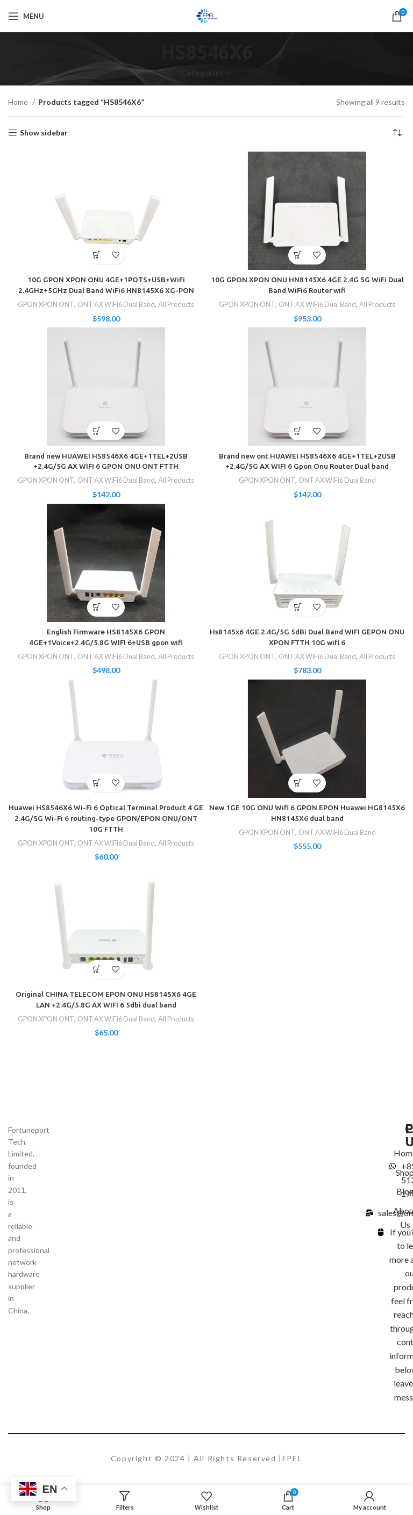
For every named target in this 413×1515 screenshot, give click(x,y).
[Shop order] (397, 133)
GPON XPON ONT (42, 304)
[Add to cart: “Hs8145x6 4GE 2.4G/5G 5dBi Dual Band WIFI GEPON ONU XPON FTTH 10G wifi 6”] (297, 606)
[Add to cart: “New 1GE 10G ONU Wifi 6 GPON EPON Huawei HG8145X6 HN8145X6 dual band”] (297, 782)
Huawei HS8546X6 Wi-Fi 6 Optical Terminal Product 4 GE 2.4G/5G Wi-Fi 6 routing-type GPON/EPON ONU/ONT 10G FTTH (106, 817)
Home (19, 101)
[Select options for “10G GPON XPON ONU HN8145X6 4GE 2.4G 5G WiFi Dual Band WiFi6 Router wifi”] (297, 255)
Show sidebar (44, 132)
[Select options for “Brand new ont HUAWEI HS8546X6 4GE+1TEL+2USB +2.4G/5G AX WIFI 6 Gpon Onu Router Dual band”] (297, 430)
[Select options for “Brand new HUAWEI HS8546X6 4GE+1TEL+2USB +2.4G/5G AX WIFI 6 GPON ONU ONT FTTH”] (96, 430)
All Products (180, 304)
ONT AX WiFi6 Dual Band (117, 304)
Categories (202, 73)
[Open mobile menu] (26, 16)
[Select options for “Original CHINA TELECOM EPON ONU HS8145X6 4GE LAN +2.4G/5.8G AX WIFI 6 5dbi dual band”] (96, 968)
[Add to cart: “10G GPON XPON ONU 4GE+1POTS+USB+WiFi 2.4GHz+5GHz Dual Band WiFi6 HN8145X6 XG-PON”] (96, 255)
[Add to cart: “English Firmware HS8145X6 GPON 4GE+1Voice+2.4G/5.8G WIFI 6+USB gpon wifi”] (96, 606)
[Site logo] (207, 15)
